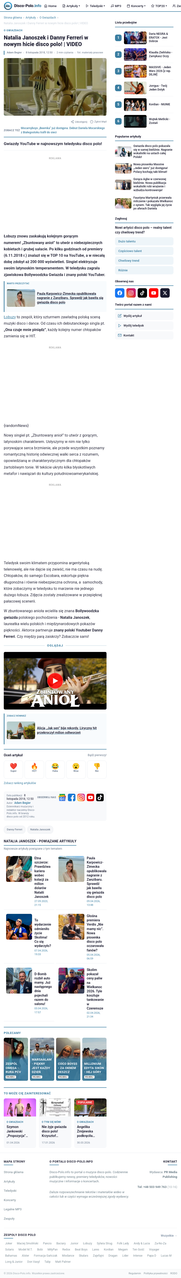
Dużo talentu (127, 241)
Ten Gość (138, 1249)
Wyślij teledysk (131, 325)
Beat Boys (81, 1249)
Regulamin (135, 1273)
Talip (48, 1261)
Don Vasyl (33, 1261)
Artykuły (71, 6)
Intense (137, 1255)
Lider (125, 1255)
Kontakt (126, 335)
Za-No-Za (160, 1243)
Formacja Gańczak (45, 1255)
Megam (123, 1249)
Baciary (61, 1243)
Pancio (47, 1243)
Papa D (151, 1255)
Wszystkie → (169, 1235)
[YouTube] (90, 797)
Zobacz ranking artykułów (20, 783)
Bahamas (11, 1255)
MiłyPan (53, 1249)
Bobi (40, 1249)
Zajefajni (98, 1255)
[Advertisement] (55, 194)
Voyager (154, 1249)
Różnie (123, 270)
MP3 (116, 6)
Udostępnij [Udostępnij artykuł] (79, 121)
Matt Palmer (63, 1261)
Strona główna (13, 17)
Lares (95, 1249)
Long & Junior (14, 1261)
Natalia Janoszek (40, 829)
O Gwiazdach (48, 17)
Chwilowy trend (128, 260)
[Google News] (62, 797)
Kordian (109, 1249)
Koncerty (136, 6)
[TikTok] (100, 797)
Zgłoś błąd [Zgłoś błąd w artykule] (98, 121)
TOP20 (159, 6)
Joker (8, 1243)
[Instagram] (81, 797)
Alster (25, 1255)
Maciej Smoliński (27, 1243)
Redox (66, 1249)
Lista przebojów (126, 22)
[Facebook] (71, 797)
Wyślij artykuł (130, 316)
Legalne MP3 (13, 1209)
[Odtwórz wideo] (55, 681)
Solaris (9, 1249)
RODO (173, 1273)
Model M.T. (26, 1249)
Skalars (83, 1255)
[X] (165, 293)
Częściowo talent (130, 251)
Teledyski (95, 6)
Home (50, 6)
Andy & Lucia (142, 1243)
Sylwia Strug (104, 1243)
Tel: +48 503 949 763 (157, 1187)
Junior (74, 1243)
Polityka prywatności (156, 1273)
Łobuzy (10, 317)
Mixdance (68, 1255)
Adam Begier (14, 52)
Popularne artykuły (128, 136)
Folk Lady (123, 1243)
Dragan (112, 1255)
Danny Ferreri (14, 829)
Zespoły (9, 1218)
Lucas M (166, 1255)
